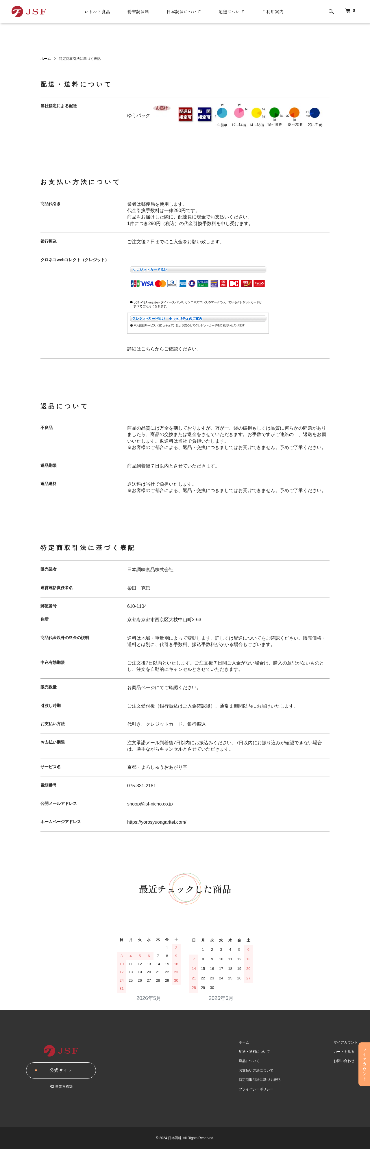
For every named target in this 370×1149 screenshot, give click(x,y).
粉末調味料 (136, 11)
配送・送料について (256, 1052)
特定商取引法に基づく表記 (261, 1080)
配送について (233, 11)
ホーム (45, 59)
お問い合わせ (344, 1061)
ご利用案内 (276, 11)
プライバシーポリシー (257, 1089)
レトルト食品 (93, 11)
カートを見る (344, 1052)
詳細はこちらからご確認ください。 (164, 348)
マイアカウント (346, 1042)
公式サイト (61, 1070)
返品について (250, 1061)
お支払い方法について (257, 1070)
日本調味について (183, 11)
